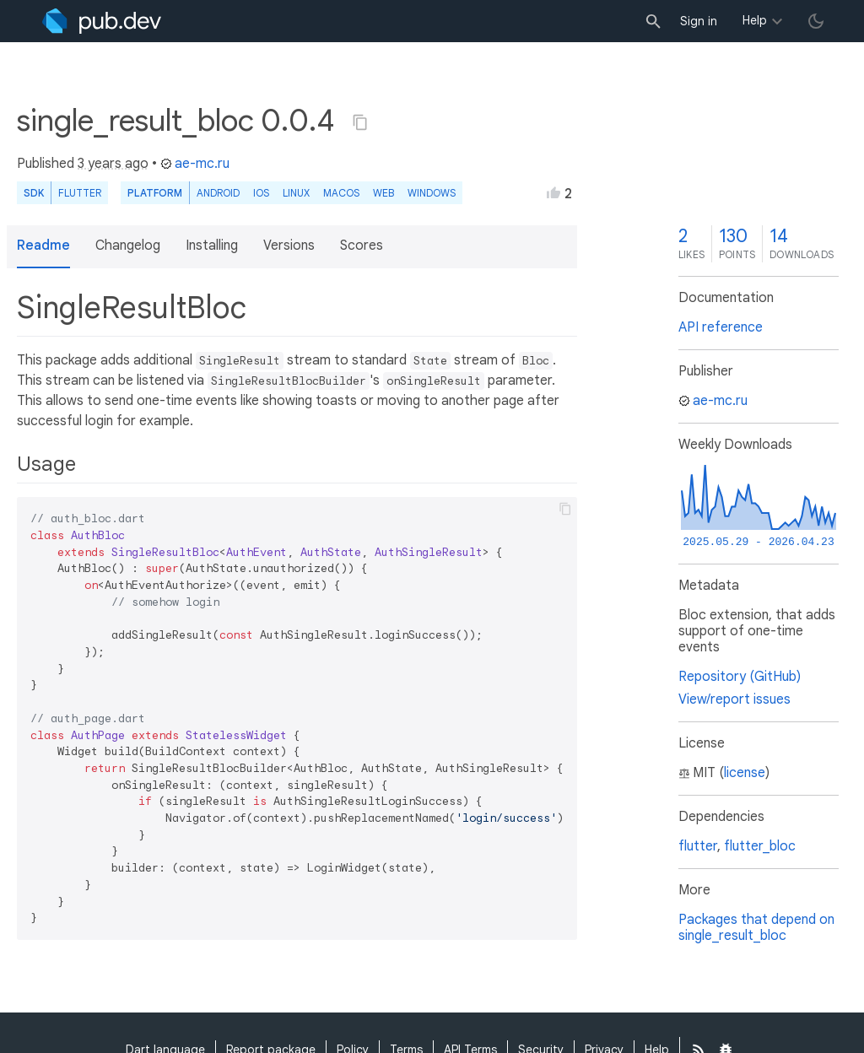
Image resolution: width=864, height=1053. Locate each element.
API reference (720, 327)
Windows (432, 192)
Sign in (698, 21)
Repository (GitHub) (739, 676)
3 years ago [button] (113, 163)
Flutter (79, 192)
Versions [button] (289, 245)
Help (754, 20)
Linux (296, 192)
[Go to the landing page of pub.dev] (101, 21)
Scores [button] (361, 245)
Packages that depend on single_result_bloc (756, 927)
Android (218, 192)
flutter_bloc (760, 846)
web (383, 192)
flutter (697, 846)
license (744, 772)
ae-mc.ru (195, 163)
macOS (341, 192)
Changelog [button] (127, 245)
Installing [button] (212, 245)
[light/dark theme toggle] (816, 21)
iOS (261, 192)
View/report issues (734, 699)
